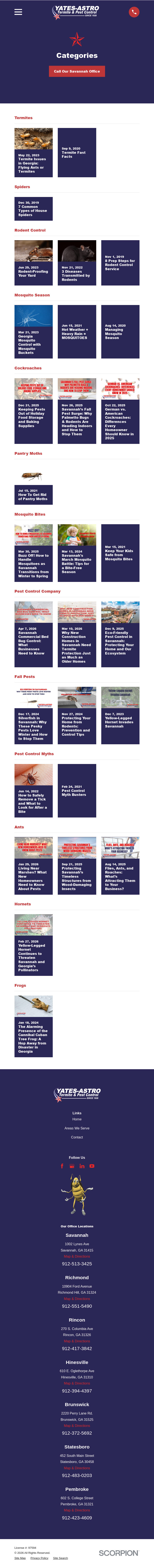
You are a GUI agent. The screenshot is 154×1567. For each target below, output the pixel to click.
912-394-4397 (77, 1391)
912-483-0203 (77, 1475)
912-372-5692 (77, 1433)
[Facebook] (62, 1166)
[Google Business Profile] (72, 1166)
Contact (77, 1137)
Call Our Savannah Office (77, 71)
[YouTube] (92, 1166)
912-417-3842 (77, 1348)
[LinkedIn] (82, 1166)
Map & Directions (77, 1256)
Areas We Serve (77, 1128)
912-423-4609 (77, 1517)
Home (77, 1119)
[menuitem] (20, 1558)
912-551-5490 (77, 1306)
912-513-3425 (77, 1263)
